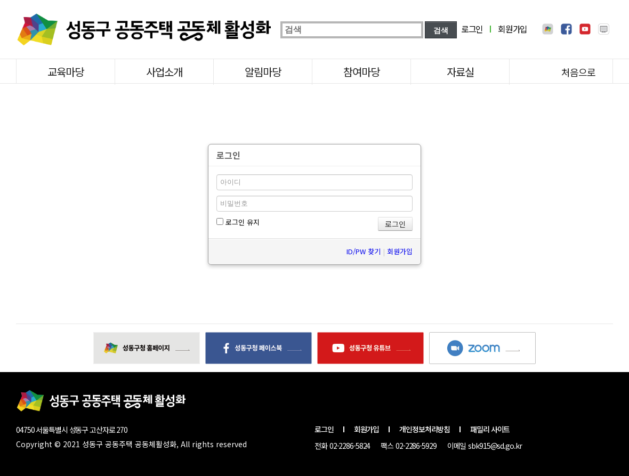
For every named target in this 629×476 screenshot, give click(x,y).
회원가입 (512, 28)
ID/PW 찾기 (363, 251)
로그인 (472, 28)
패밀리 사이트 (490, 429)
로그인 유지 (238, 222)
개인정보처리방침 (424, 429)
